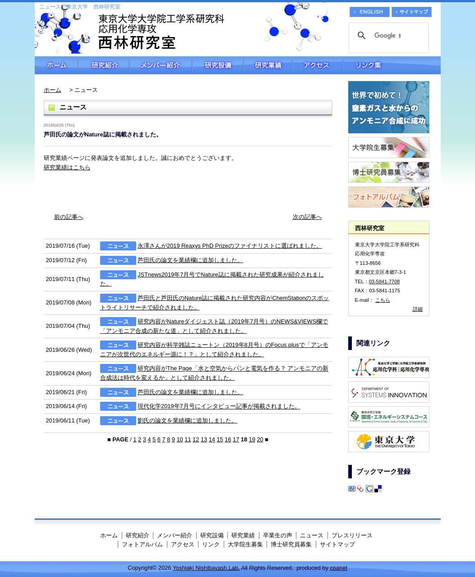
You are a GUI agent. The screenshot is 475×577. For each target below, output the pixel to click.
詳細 (418, 309)
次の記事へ (307, 217)
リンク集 (392, 65)
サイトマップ (337, 544)
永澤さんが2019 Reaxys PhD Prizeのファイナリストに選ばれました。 (230, 245)
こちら (382, 300)
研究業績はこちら (67, 167)
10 (179, 439)
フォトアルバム (142, 544)
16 (228, 439)
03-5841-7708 (384, 281)
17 (236, 439)
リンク (211, 544)
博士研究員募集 (291, 544)
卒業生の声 (277, 535)
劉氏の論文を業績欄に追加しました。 (187, 420)
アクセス (317, 65)
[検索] (387, 35)
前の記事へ (68, 217)
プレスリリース (352, 535)
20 (260, 439)
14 (212, 439)
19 (252, 439)
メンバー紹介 (160, 65)
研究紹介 (103, 65)
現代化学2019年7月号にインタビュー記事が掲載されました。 (219, 406)
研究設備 (218, 65)
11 (187, 439)
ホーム (56, 65)
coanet (338, 567)
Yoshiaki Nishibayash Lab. (206, 567)
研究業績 (268, 65)
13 (204, 439)
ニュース (311, 535)
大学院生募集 (245, 544)
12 (196, 439)
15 (220, 439)
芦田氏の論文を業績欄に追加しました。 (190, 260)
